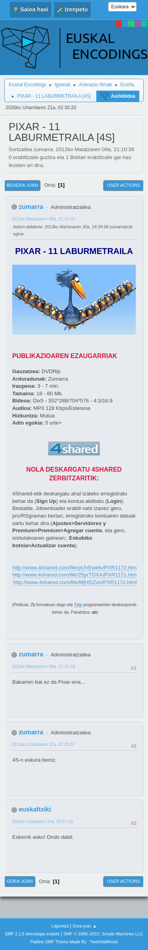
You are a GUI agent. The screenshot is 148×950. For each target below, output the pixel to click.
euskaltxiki (35, 809)
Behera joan (22, 185)
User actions (123, 185)
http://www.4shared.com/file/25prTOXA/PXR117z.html (75, 575)
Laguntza (60, 925)
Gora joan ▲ (85, 925)
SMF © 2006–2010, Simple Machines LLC (103, 933)
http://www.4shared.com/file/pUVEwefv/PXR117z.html (75, 568)
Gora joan (20, 881)
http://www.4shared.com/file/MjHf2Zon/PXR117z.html (75, 582)
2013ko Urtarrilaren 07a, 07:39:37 (43, 744)
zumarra (31, 206)
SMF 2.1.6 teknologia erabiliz (32, 933)
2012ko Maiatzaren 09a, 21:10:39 (43, 218)
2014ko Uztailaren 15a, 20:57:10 (42, 821)
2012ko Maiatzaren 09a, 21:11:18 (43, 666)
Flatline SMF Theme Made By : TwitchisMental (74, 941)
